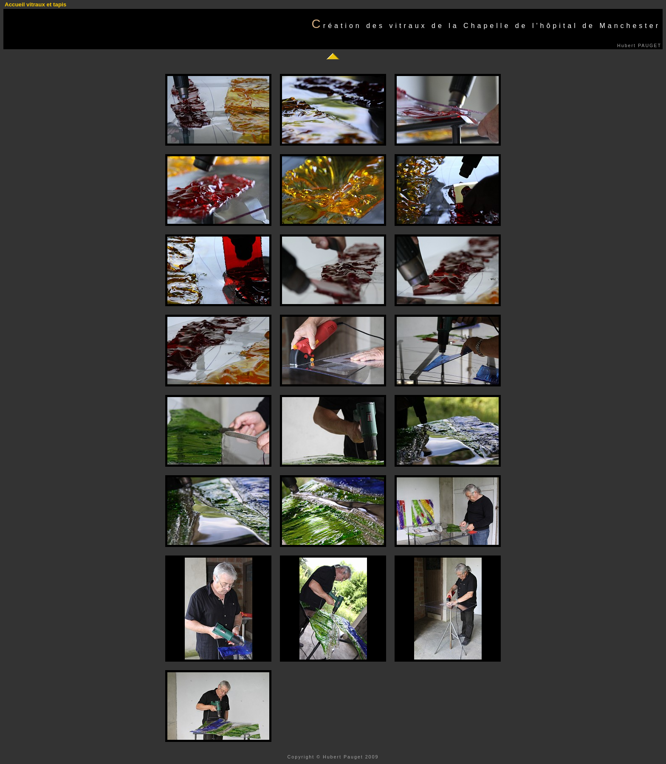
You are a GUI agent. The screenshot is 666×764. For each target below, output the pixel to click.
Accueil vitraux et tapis (35, 4)
